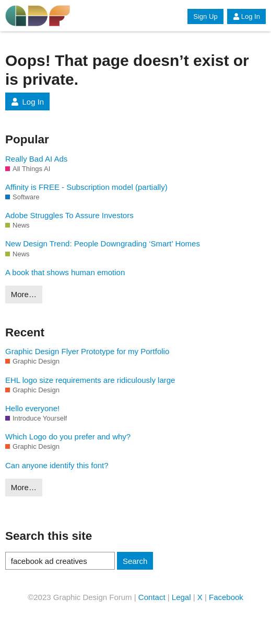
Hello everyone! (32, 408)
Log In (246, 16)
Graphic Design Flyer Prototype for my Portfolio (87, 351)
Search (135, 561)
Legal (181, 597)
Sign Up (205, 16)
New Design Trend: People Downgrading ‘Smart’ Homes (102, 243)
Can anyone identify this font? (57, 465)
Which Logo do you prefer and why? (68, 436)
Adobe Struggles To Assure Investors (69, 215)
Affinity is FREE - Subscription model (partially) (86, 187)
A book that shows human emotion (65, 272)
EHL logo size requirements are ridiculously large (90, 380)
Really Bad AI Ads (36, 158)
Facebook (226, 597)
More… (24, 294)
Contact (152, 597)
